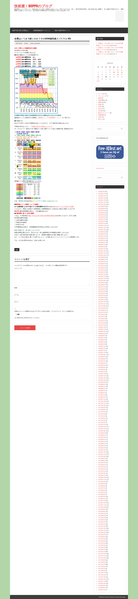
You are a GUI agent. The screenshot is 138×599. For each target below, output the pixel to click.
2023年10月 (102, 255)
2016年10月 (102, 431)
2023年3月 (101, 270)
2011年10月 (102, 558)
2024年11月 (102, 227)
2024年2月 (101, 246)
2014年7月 (101, 488)
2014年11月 (102, 479)
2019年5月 (101, 365)
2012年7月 (101, 539)
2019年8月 (101, 359)
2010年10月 (102, 583)
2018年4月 (101, 393)
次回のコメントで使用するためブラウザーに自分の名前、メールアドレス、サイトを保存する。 (44, 311)
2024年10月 (102, 230)
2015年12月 (102, 452)
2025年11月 (102, 202)
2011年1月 (101, 577)
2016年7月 (101, 437)
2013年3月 (101, 522)
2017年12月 (102, 401)
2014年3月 (101, 496)
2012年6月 (101, 541)
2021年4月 (101, 318)
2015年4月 (101, 469)
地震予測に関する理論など (20, 30)
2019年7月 (101, 361)
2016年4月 (101, 443)
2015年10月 (102, 456)
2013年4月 (101, 520)
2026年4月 (101, 191)
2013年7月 (101, 513)
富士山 (100, 108)
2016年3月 (101, 445)
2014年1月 (101, 501)
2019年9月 (101, 357)
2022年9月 (101, 282)
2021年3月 (101, 321)
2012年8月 (101, 537)
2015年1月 (101, 475)
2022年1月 (101, 299)
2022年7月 (101, 287)
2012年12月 (102, 528)
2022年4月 (101, 293)
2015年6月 (101, 465)
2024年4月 (101, 242)
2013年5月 (101, 517)
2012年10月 (102, 532)
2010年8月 (101, 587)
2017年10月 (102, 405)
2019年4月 (101, 367)
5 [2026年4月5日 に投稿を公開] (121, 70)
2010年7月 (101, 589)
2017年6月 (101, 414)
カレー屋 (101, 94)
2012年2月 (101, 549)
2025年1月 (101, 223)
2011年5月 (101, 568)
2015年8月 (101, 460)
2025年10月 (102, 204)
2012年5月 (101, 543)
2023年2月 (101, 272)
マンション (101, 96)
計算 (99, 117)
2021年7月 (101, 312)
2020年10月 (102, 331)
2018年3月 (101, 395)
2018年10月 (102, 380)
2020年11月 (102, 329)
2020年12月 (102, 327)
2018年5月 (101, 390)
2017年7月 (101, 412)
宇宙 (99, 106)
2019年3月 (101, 369)
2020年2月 (101, 348)
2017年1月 (101, 424)
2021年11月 (102, 304)
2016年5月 (101, 441)
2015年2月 (101, 473)
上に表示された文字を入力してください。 (27, 317)
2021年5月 (101, 316)
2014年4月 (101, 494)
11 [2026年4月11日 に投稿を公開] (118, 72)
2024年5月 (101, 240)
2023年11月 (102, 253)
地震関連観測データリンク (41, 30)
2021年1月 (101, 325)
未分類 (100, 111)
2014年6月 (101, 490)
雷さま (100, 119)
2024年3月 (101, 244)
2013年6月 (101, 515)
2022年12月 (102, 276)
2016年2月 (101, 448)
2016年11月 (102, 429)
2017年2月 (101, 422)
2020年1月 (101, 350)
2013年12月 (102, 503)
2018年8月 (101, 384)
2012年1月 (101, 551)
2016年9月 (101, 433)
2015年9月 (101, 458)
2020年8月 (101, 335)
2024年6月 (101, 238)
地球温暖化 (101, 100)
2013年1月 (101, 526)
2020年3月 (101, 346)
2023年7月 (101, 261)
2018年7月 (101, 386)
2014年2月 (101, 498)
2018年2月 (101, 397)
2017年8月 (101, 409)
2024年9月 (101, 232)
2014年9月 (101, 484)
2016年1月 (101, 450)
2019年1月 (101, 373)
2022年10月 (102, 280)
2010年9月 (101, 585)
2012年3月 (101, 547)
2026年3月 (101, 194)
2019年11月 (102, 352)
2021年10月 (102, 306)
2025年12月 (102, 200)
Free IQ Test (100, 168)
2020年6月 (101, 340)
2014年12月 (102, 477)
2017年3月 (101, 420)
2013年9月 (101, 509)
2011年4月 (101, 570)
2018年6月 (101, 388)
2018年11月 (102, 378)
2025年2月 (101, 221)
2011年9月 (101, 560)
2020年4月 (101, 344)
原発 (99, 98)
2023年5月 (101, 266)
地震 (17, 249)
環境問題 (101, 115)
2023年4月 (101, 268)
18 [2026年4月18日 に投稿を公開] (118, 74)
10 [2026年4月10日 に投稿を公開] (114, 72)
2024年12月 (102, 225)
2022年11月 (102, 278)
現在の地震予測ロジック (62, 30)
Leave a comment (35, 43)
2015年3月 (101, 471)
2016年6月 (101, 439)
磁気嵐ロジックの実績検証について (49, 117)
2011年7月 (101, 564)
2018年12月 (102, 376)
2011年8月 (101, 562)
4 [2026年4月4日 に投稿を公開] (117, 70)
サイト (16, 301)
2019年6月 (101, 363)
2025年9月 (101, 206)
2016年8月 (101, 435)
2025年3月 (101, 219)
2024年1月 (101, 249)
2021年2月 (101, 323)
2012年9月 (101, 534)
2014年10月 (102, 481)
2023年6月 (101, 263)
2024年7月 (101, 236)
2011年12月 (102, 553)
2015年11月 (102, 454)
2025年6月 (101, 213)
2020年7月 (101, 337)
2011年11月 (102, 556)
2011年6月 (101, 566)
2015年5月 (101, 467)
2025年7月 (101, 210)
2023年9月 (101, 257)
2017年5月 (101, 416)
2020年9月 (101, 333)
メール (16, 294)
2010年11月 (102, 581)
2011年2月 (101, 575)
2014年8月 (101, 486)
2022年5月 (101, 291)
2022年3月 (101, 295)
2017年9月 (101, 407)
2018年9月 (101, 382)
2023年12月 (102, 251)
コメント (18, 268)
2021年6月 (101, 314)
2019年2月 (101, 371)
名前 (15, 287)
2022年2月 (101, 297)
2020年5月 (101, 342)
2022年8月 (101, 285)
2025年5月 (101, 215)
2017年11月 (102, 403)
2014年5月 (101, 492)
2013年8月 (101, 511)
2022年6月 (101, 289)
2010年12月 (102, 579)
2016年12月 (102, 426)
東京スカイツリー (103, 113)
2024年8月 (101, 234)
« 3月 (97, 81)
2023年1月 (101, 274)
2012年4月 (101, 545)
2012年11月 (102, 530)
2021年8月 (101, 310)
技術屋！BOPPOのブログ (33, 5)
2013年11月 (102, 505)
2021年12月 (102, 301)
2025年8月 (101, 208)
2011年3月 (101, 573)
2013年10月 (102, 507)
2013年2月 (101, 524)
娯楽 (99, 104)
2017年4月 (101, 418)
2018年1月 (101, 399)
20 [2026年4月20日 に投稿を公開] (98, 77)
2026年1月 (101, 198)
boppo (26, 43)
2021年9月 (101, 308)
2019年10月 (102, 354)
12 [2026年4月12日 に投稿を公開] (122, 72)
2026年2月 (101, 196)
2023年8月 (101, 259)
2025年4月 (101, 217)
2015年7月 (101, 462)
